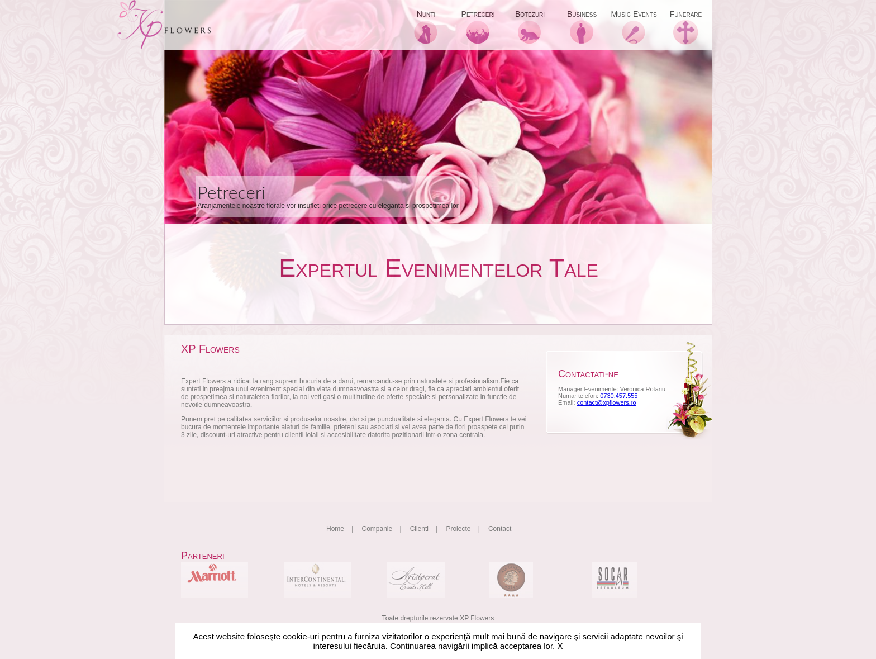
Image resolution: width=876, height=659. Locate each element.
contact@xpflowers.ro (606, 402)
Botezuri (530, 14)
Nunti (426, 14)
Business (582, 14)
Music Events (633, 14)
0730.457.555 (618, 395)
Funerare (686, 14)
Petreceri (478, 14)
